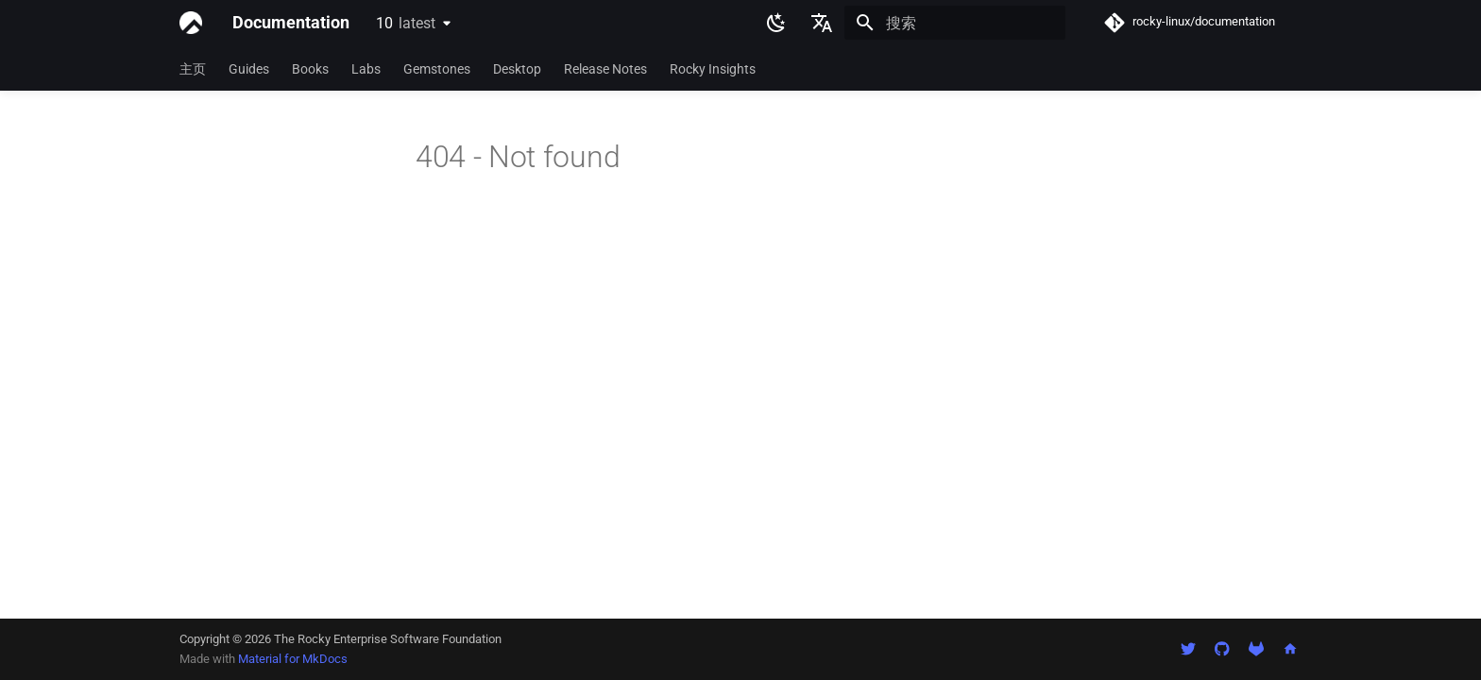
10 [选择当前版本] (405, 23)
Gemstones (436, 68)
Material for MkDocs (293, 659)
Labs (366, 68)
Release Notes (605, 68)
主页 (192, 68)
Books (310, 68)
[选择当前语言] (822, 23)
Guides (249, 68)
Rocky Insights (713, 68)
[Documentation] (191, 23)
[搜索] (954, 23)
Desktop (517, 68)
